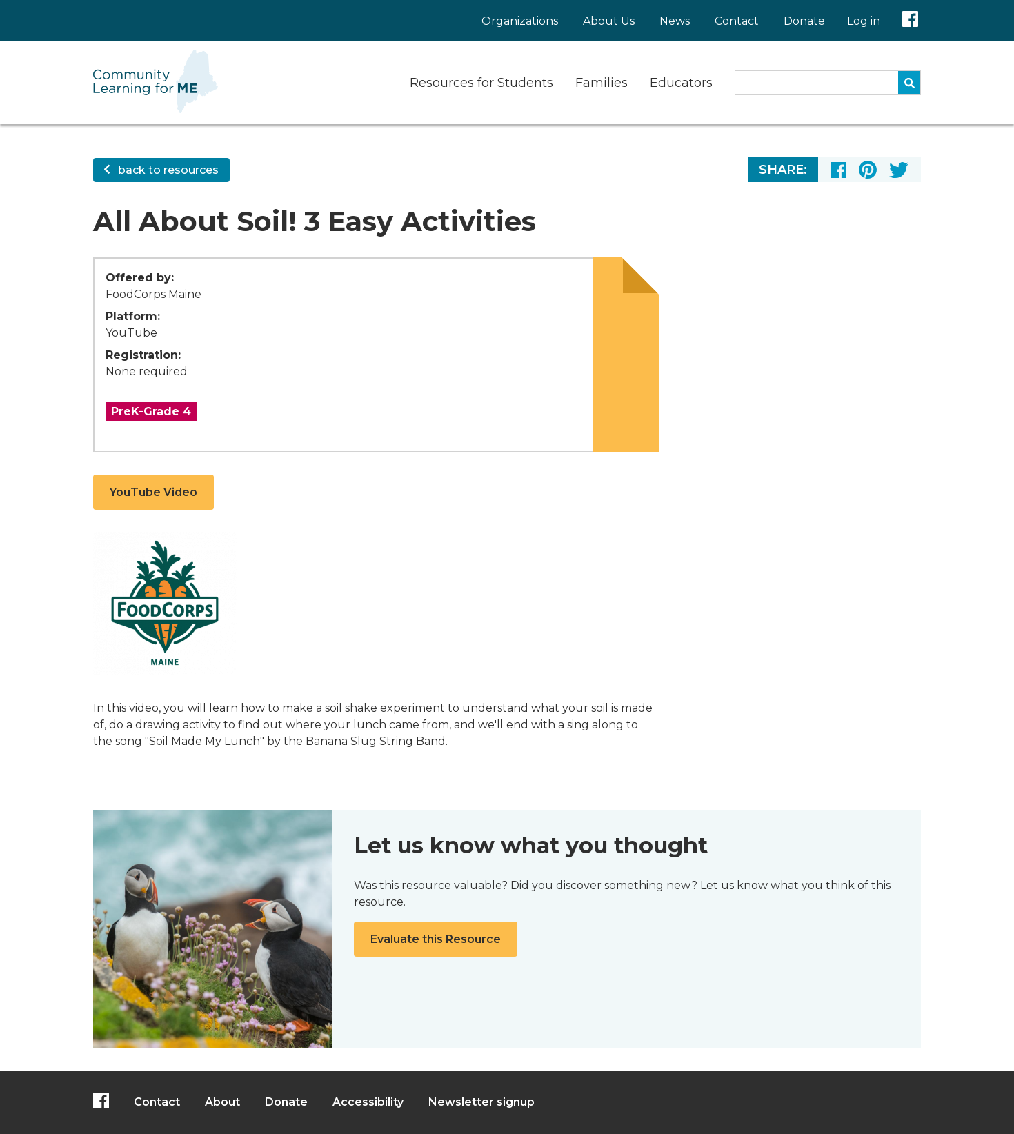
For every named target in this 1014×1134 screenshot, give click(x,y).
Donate (804, 21)
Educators (681, 82)
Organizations (519, 21)
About (222, 1101)
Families (601, 82)
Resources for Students (481, 82)
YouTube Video (153, 492)
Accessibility (368, 1101)
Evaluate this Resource (435, 939)
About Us (609, 21)
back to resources (161, 170)
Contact (737, 21)
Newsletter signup (481, 1101)
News (674, 21)
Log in (863, 21)
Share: (783, 169)
